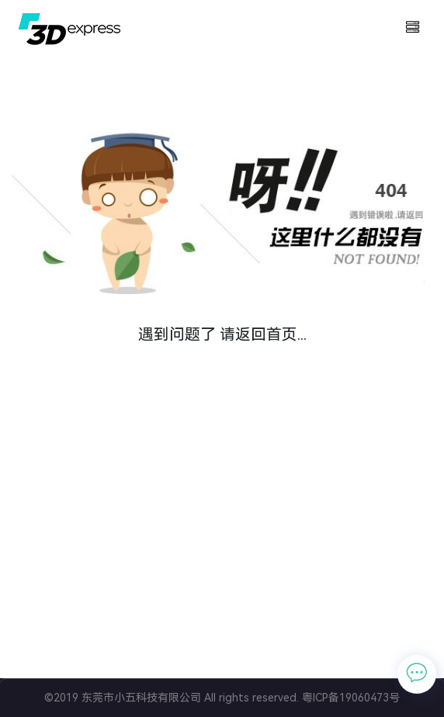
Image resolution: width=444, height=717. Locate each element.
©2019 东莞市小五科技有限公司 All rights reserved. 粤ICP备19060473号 (222, 697)
